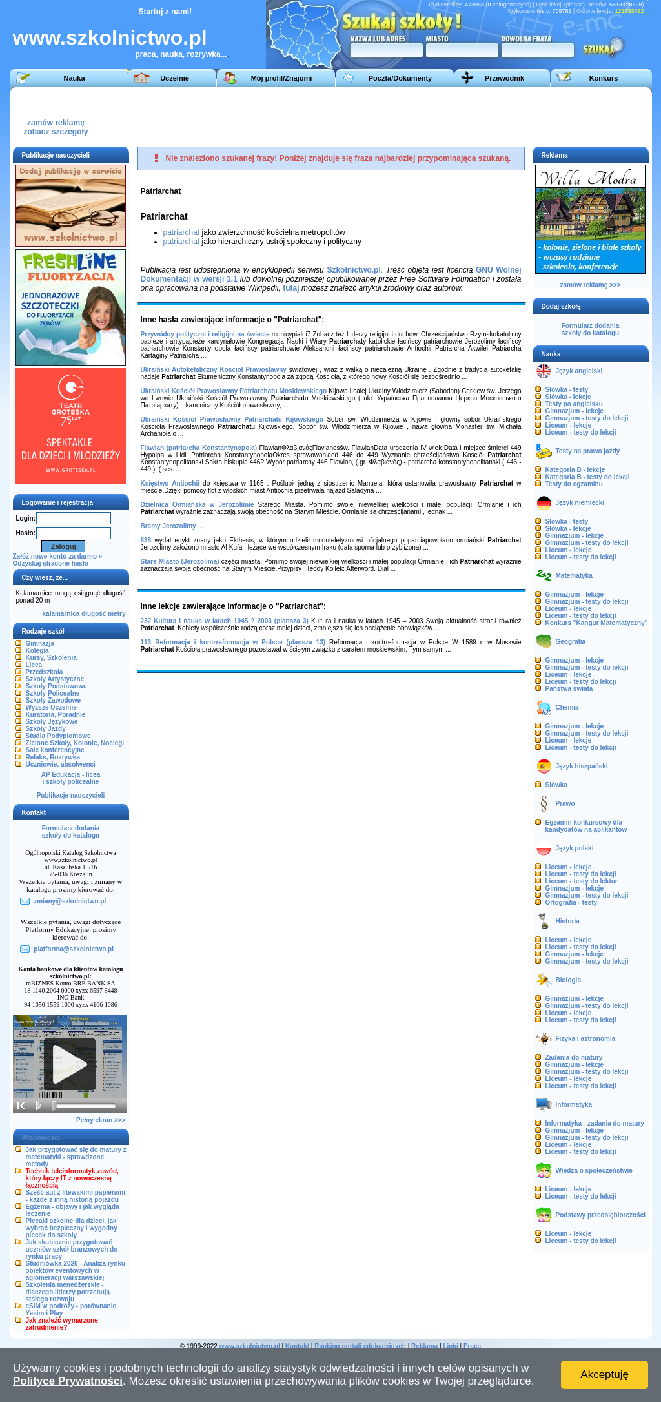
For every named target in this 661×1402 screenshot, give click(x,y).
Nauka (74, 78)
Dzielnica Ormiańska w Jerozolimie (197, 504)
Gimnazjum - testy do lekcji (587, 418)
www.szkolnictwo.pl (110, 37)
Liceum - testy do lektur (581, 881)
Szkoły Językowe (52, 721)
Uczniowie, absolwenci (61, 764)
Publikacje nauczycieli (71, 795)
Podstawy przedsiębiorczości (601, 1215)
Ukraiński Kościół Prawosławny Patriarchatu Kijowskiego (232, 419)
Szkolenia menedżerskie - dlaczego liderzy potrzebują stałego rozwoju (68, 1292)
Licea (34, 664)
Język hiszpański (582, 766)
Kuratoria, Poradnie (56, 714)
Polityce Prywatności (68, 1381)
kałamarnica (61, 613)
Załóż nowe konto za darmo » (58, 556)
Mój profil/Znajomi (281, 78)
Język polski (575, 848)
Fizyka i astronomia (586, 1038)
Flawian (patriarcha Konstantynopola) (199, 447)
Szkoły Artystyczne (55, 679)
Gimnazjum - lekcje (574, 411)
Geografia (571, 641)
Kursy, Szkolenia (51, 657)
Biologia (568, 980)
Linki (450, 1346)
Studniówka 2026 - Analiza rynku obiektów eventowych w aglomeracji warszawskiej (76, 1270)
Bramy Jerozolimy (168, 526)
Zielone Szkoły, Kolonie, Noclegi (75, 743)
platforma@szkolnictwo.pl (74, 949)
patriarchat (181, 232)
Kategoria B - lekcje (575, 469)
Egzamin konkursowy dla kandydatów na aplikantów (586, 826)
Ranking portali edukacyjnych (360, 1346)
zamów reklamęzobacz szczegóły (55, 123)
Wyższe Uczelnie (51, 707)
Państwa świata (569, 688)
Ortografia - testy (571, 902)
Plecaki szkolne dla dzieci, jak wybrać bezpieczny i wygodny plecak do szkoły (71, 1228)
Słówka (556, 785)
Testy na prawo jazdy (588, 451)
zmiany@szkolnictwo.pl (70, 901)
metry (116, 613)
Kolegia (37, 650)
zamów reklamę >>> (590, 285)
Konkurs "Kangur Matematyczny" (596, 622)
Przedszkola (44, 671)
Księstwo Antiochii (170, 483)
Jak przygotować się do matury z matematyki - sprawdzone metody (76, 1157)
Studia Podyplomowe (58, 735)
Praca (472, 1346)
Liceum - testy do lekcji (580, 432)
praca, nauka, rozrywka (178, 54)
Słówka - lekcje (568, 396)
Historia (568, 921)
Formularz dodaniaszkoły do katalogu (70, 832)
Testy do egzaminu (574, 484)
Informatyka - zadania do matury (594, 1123)
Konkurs (603, 78)
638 (146, 540)
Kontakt (297, 1346)
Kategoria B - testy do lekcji (587, 476)
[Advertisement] (409, 116)
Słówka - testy (567, 389)
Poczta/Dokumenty (400, 78)
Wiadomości (41, 1137)
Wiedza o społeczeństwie (594, 1170)
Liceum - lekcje (568, 425)
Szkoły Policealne (53, 693)
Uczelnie (174, 78)
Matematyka (574, 575)
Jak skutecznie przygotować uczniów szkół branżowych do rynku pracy (72, 1249)
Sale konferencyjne (55, 750)
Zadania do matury (574, 1057)
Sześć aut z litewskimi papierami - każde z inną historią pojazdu (76, 1196)
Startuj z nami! (165, 11)
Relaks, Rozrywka (53, 757)
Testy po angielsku (574, 403)
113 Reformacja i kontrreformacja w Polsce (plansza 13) (233, 642)
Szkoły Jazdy (46, 728)
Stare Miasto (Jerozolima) (180, 561)
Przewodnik (504, 78)
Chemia (567, 707)
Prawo (565, 803)
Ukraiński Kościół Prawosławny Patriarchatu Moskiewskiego (234, 391)
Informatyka (574, 1104)
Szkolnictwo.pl (353, 269)
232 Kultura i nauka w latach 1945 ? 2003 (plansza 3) (225, 620)
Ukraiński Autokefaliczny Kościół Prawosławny (214, 369)
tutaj (291, 288)
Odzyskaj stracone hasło (50, 563)
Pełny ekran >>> (100, 1120)
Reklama (424, 1346)
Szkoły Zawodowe (53, 700)
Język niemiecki (580, 502)
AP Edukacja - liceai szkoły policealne (71, 778)
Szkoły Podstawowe (56, 686)
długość (93, 613)
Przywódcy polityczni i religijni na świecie (205, 334)
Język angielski (579, 371)
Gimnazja (40, 643)
